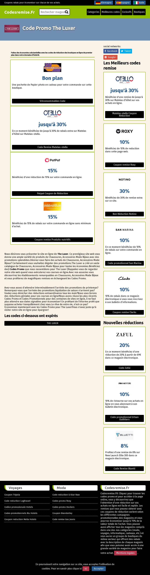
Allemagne (103, 2)
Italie (139, 2)
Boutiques (139, 12)
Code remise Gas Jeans (63, 519)
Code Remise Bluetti (124, 468)
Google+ (110, 57)
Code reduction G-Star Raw (66, 494)
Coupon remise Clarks (124, 312)
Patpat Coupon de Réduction (52, 193)
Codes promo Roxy (61, 501)
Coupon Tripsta (12, 494)
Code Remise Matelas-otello (53, 147)
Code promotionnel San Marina (124, 263)
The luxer (52, 323)
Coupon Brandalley (62, 513)
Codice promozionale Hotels (18, 507)
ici (86, 568)
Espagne (122, 2)
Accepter (99, 568)
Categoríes (93, 12)
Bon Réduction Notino (124, 214)
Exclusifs (127, 12)
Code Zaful (124, 368)
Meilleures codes (111, 12)
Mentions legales (125, 553)
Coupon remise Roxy (124, 164)
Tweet (126, 51)
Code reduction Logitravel (17, 501)
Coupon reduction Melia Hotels (20, 519)
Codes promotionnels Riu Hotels (20, 513)
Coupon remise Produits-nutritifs (52, 239)
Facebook (111, 51)
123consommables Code (52, 101)
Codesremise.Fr (19, 12)
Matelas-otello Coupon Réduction (124, 114)
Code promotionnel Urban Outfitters (124, 418)
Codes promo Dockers (63, 507)
